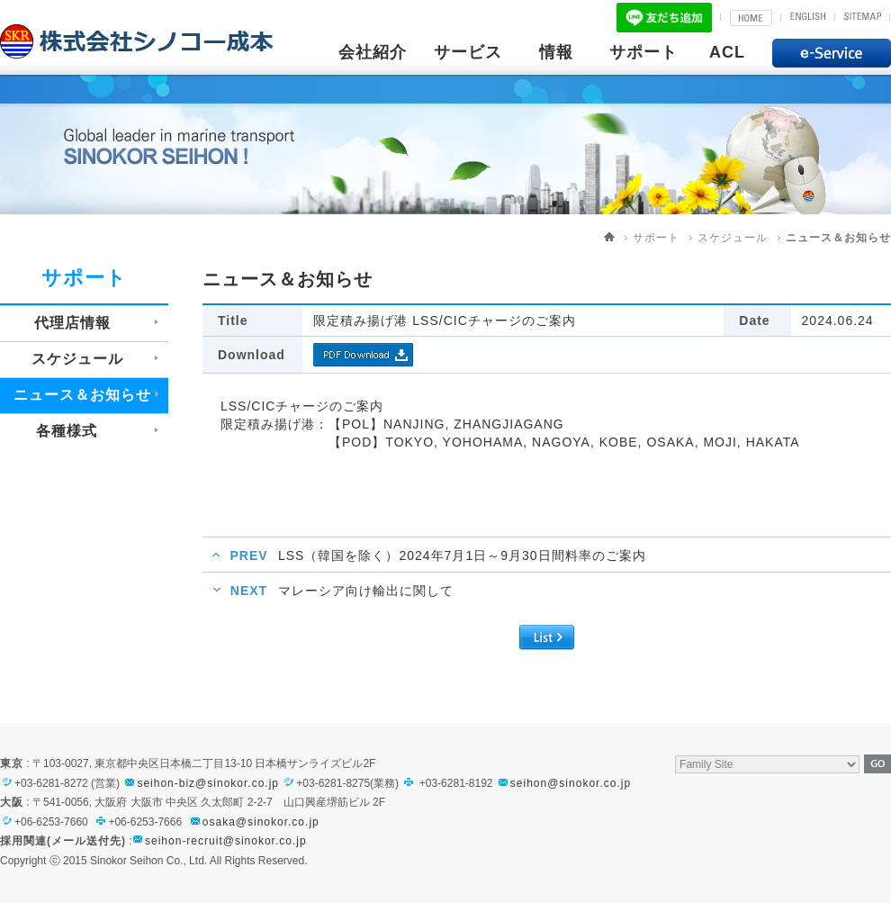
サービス (468, 52)
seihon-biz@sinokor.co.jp (200, 783)
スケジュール (733, 237)
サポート (643, 52)
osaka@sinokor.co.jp (261, 822)
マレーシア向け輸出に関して (366, 590)
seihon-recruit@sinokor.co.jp (226, 841)
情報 (556, 52)
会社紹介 (372, 52)
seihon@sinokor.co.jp (563, 783)
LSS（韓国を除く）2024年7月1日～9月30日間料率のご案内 (462, 555)
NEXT (248, 590)
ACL (727, 52)
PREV (248, 555)
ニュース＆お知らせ (838, 237)
